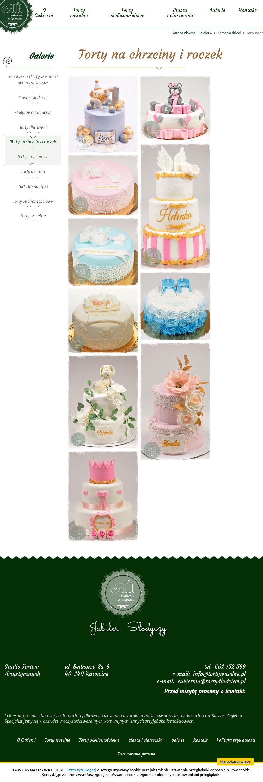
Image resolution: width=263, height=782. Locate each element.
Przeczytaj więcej (81, 769)
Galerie (218, 10)
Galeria (206, 33)
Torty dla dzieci (229, 33)
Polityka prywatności (236, 740)
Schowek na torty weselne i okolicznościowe (33, 80)
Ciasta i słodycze (33, 97)
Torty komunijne (33, 186)
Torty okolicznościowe (33, 201)
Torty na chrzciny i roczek (33, 142)
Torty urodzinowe (33, 156)
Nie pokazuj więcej (235, 761)
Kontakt (248, 10)
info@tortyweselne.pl (219, 673)
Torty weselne (33, 216)
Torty (79, 12)
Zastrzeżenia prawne (136, 754)
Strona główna (184, 33)
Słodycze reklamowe (33, 112)
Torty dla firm (33, 171)
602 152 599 (230, 666)
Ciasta (180, 12)
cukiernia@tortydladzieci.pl (212, 681)
